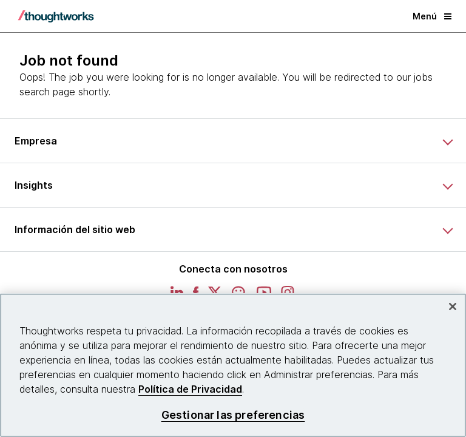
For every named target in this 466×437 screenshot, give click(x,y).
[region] (233, 365)
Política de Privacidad (190, 389)
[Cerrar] (452, 306)
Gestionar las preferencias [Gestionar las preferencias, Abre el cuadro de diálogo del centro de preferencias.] (233, 414)
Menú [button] (432, 16)
